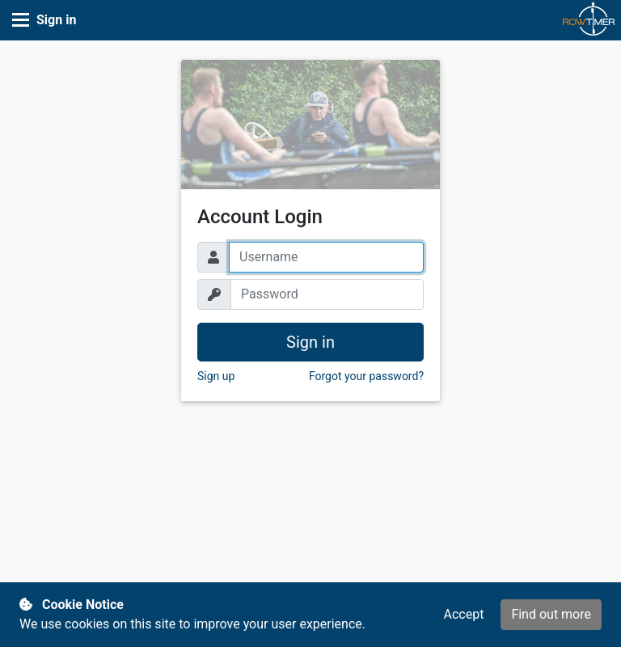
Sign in (310, 342)
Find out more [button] (551, 614)
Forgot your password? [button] (366, 376)
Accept (463, 614)
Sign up (215, 376)
